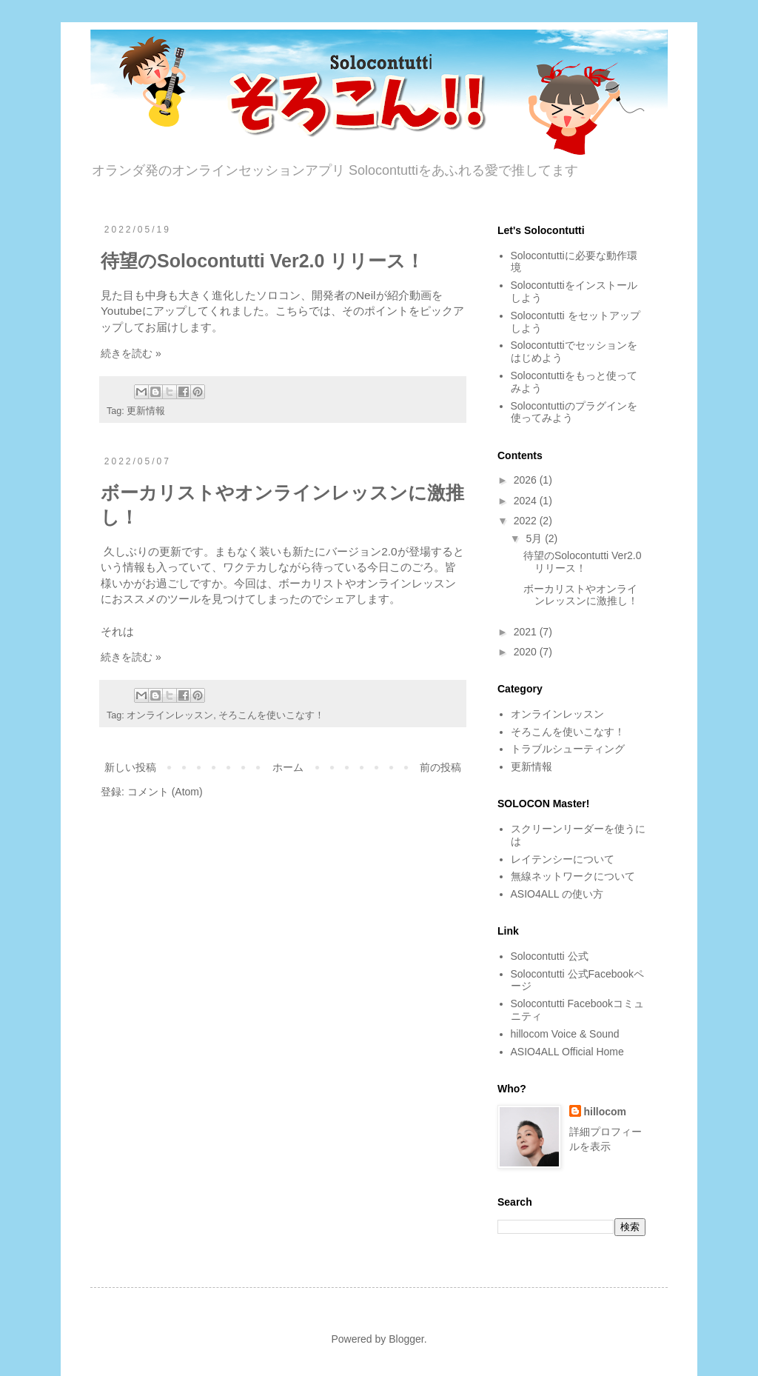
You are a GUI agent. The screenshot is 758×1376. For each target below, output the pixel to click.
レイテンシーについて (562, 859)
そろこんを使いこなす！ (271, 715)
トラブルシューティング (568, 749)
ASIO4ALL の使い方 (557, 894)
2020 (527, 652)
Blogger (406, 1339)
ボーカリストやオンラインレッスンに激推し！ (580, 595)
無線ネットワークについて (573, 876)
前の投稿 (440, 767)
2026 (527, 480)
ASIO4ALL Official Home (567, 1052)
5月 (535, 538)
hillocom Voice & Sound (565, 1034)
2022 (527, 521)
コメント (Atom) (165, 792)
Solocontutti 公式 (549, 956)
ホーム (287, 767)
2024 (527, 501)
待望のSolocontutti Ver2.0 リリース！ (262, 260)
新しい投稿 (130, 767)
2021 (527, 632)
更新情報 (146, 411)
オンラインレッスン (170, 715)
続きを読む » (131, 353)
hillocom (605, 1112)
